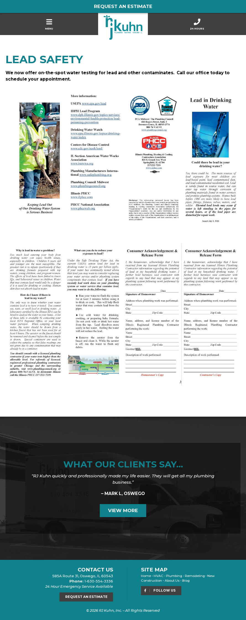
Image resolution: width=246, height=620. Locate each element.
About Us (172, 580)
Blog (186, 580)
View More (123, 510)
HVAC (158, 576)
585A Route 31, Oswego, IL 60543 (82, 576)
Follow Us (160, 590)
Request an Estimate (123, 6)
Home (146, 576)
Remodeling (195, 576)
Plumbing (174, 576)
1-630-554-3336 (99, 581)
